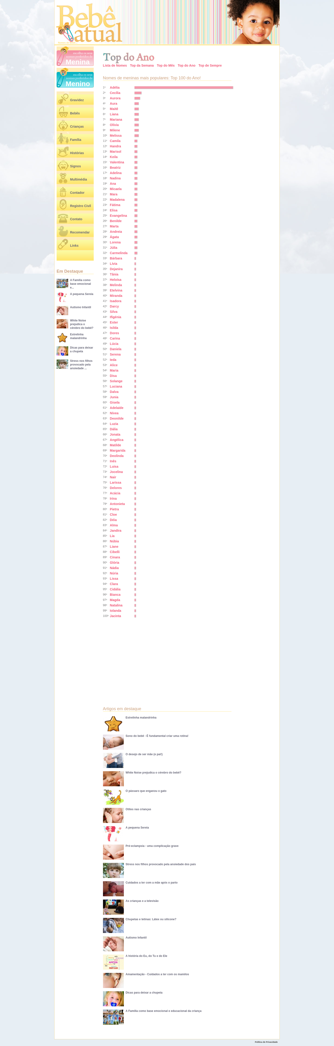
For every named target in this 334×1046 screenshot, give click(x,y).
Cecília (115, 93)
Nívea (114, 413)
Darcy (114, 306)
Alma (114, 525)
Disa (113, 376)
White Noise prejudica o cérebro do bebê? (81, 324)
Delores (116, 488)
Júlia (113, 247)
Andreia (116, 231)
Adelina (116, 173)
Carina (115, 338)
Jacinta (115, 616)
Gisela (115, 402)
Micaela (116, 189)
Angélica (116, 440)
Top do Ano (186, 65)
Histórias (77, 153)
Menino (78, 83)
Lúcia (114, 344)
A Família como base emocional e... (80, 284)
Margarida (117, 450)
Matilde (115, 445)
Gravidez (77, 100)
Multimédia (78, 179)
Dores (114, 333)
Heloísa (116, 280)
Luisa (114, 466)
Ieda (113, 360)
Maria (114, 370)
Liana (114, 114)
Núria (114, 573)
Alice (114, 365)
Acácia (115, 493)
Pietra (114, 509)
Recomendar (80, 232)
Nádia (114, 568)
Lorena (115, 242)
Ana (113, 183)
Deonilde (117, 418)
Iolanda (115, 610)
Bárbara (116, 258)
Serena (115, 354)
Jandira (116, 530)
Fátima (115, 205)
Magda (115, 600)
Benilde (116, 221)
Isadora (116, 301)
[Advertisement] (143, 658)
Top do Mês (166, 65)
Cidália (115, 589)
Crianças (77, 126)
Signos (75, 166)
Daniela (116, 349)
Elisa (114, 210)
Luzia (114, 424)
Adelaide (116, 408)
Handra (115, 146)
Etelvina (116, 290)
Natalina (116, 605)
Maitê (114, 109)
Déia (113, 520)
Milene (115, 130)
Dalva (114, 392)
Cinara (115, 557)
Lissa (114, 578)
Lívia (113, 264)
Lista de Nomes (115, 65)
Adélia (115, 87)
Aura (113, 103)
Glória (114, 562)
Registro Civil (80, 206)
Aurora (115, 98)
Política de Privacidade (266, 1042)
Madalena (117, 199)
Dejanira (116, 269)
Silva (114, 312)
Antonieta (117, 504)
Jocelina (116, 472)
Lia (112, 536)
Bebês (75, 113)
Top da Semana (142, 65)
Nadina (115, 178)
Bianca (115, 594)
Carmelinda (119, 253)
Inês (113, 461)
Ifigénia (115, 317)
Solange (116, 381)
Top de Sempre (210, 65)
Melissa (116, 135)
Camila (115, 141)
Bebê (72, 43)
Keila (114, 157)
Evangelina (118, 215)
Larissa (115, 482)
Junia (114, 397)
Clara (114, 584)
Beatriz (115, 167)
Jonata (115, 434)
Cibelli (115, 552)
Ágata (114, 237)
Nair (113, 477)
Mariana (116, 119)
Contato (76, 219)
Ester (114, 322)
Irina (113, 498)
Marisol (115, 151)
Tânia (114, 274)
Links (74, 245)
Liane (114, 546)
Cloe (113, 514)
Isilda (114, 328)
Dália (114, 429)
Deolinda (117, 456)
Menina (78, 62)
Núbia (114, 541)
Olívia (114, 125)
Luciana (116, 386)
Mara (114, 194)
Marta (114, 226)
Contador (77, 192)
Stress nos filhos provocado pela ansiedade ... (81, 364)
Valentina (117, 162)
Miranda (116, 296)
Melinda (116, 285)
